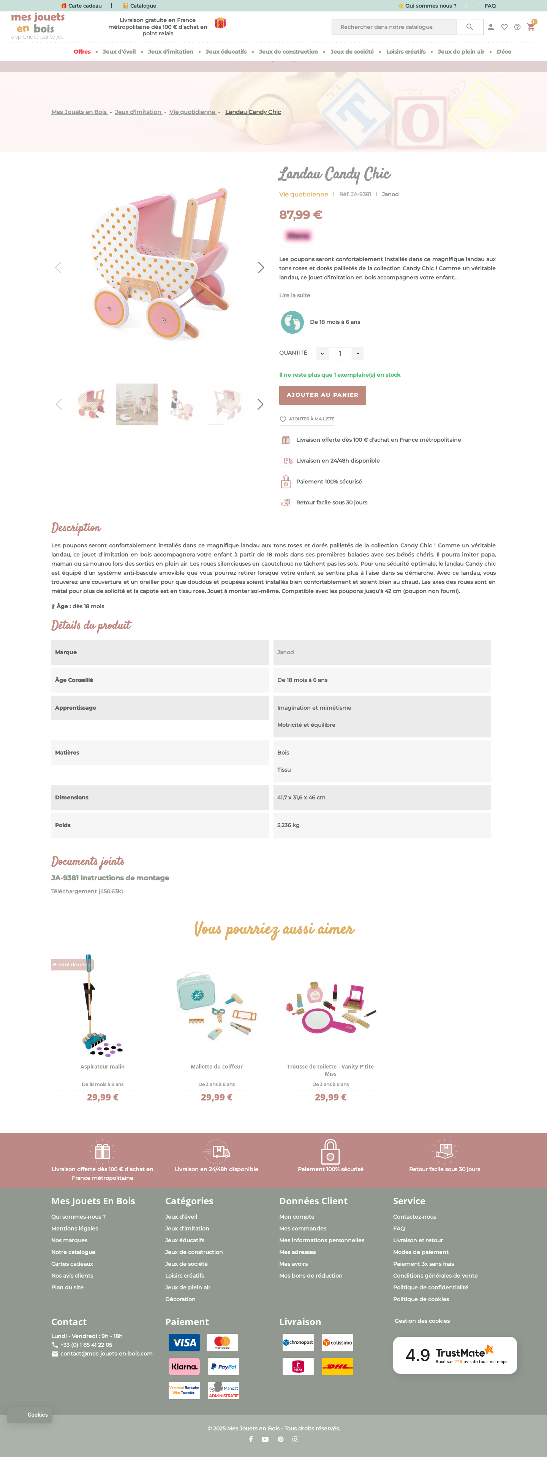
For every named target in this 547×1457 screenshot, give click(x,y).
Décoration (180, 1299)
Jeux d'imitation (187, 1228)
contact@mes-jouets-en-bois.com (106, 1353)
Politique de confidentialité (430, 1287)
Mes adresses (297, 1252)
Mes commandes (302, 1228)
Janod (390, 194)
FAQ (399, 1228)
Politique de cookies (421, 1299)
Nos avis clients (72, 1275)
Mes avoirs (293, 1263)
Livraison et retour (418, 1240)
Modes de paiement (421, 1252)
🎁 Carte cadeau (81, 6)
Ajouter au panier (323, 395)
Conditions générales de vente (435, 1275)
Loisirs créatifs (184, 1275)
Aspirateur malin (103, 1066)
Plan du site (67, 1287)
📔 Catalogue (139, 6)
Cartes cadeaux (72, 1263)
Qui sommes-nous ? (78, 1216)
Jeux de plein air (187, 1287)
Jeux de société (186, 1263)
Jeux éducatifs (184, 1240)
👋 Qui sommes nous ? (427, 6)
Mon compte (297, 1216)
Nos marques (69, 1240)
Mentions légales (74, 1228)
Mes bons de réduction (311, 1275)
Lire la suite (294, 295)
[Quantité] (340, 353)
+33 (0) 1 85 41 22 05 (86, 1344)
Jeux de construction (194, 1252)
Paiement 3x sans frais (423, 1263)
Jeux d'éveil (181, 1216)
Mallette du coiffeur (217, 1066)
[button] (29, 1415)
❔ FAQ (486, 6)
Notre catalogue (73, 1252)
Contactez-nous (414, 1216)
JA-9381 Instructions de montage (110, 878)
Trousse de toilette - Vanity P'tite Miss (330, 1070)
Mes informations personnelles (321, 1240)
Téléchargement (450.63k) (87, 891)
